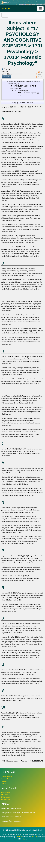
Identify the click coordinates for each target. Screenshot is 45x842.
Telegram (5, 799)
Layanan (4, 781)
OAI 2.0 (34, 837)
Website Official (6, 776)
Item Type (30, 102)
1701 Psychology (20, 90)
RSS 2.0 (40, 77)
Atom (41, 72)
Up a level (6, 69)
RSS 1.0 (40, 74)
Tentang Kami (6, 779)
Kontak (3, 783)
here (24, 839)
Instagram (5, 797)
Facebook (5, 792)
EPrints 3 (18, 837)
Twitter (4, 795)
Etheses (5, 8)
